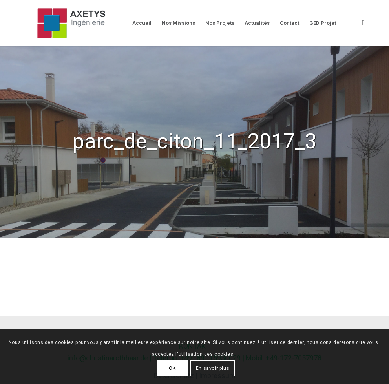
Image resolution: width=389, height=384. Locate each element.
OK (172, 368)
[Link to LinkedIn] (363, 23)
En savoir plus (212, 368)
